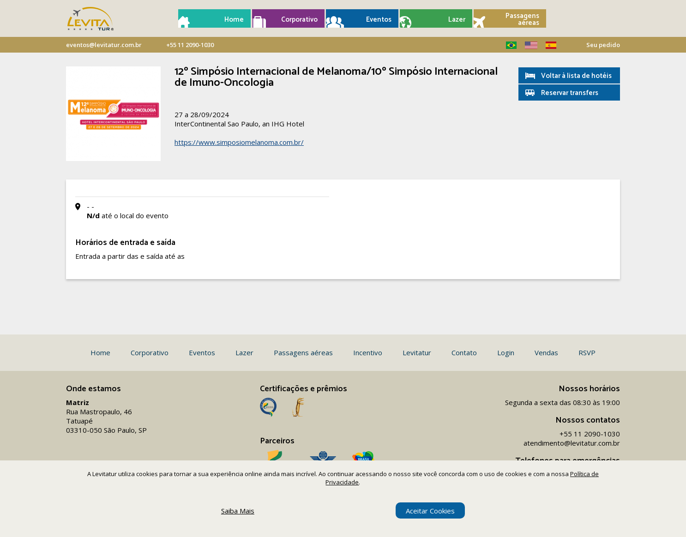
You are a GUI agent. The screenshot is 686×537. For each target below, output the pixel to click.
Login (505, 352)
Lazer (456, 19)
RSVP (587, 352)
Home (234, 19)
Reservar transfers (569, 93)
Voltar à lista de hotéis (576, 76)
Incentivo (367, 352)
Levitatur (417, 352)
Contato (464, 352)
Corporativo (299, 19)
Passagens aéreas (522, 19)
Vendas (546, 352)
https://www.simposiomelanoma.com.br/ (239, 142)
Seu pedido (603, 45)
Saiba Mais (237, 510)
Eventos (378, 19)
